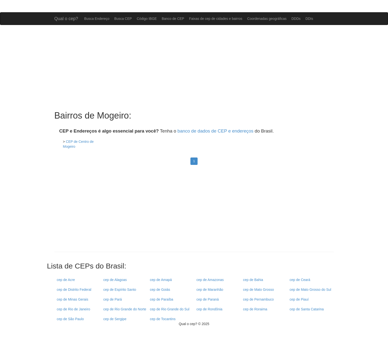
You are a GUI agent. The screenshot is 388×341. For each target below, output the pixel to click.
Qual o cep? (66, 18)
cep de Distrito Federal (74, 290)
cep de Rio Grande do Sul (169, 309)
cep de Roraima (255, 309)
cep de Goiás (160, 290)
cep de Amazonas (210, 280)
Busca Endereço (97, 19)
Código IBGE (147, 19)
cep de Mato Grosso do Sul (310, 290)
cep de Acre (66, 280)
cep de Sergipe (114, 319)
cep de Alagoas (115, 280)
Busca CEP (123, 19)
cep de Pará (112, 299)
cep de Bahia (253, 280)
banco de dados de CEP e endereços (215, 131)
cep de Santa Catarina (307, 309)
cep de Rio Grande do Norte (124, 309)
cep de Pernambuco (258, 299)
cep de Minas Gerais (72, 299)
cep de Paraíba (161, 299)
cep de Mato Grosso (258, 290)
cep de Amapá (161, 280)
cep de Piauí (299, 299)
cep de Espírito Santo (119, 290)
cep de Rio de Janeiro (73, 309)
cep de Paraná (208, 299)
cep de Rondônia (210, 309)
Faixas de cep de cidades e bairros (215, 19)
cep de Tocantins (163, 319)
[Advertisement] (194, 68)
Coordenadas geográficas (267, 19)
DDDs (295, 19)
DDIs (309, 19)
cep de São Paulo (70, 319)
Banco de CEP (173, 19)
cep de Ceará (300, 280)
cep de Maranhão (210, 290)
